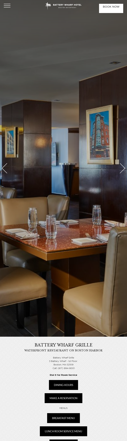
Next (120, 168)
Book (111, 7)
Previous (7, 168)
